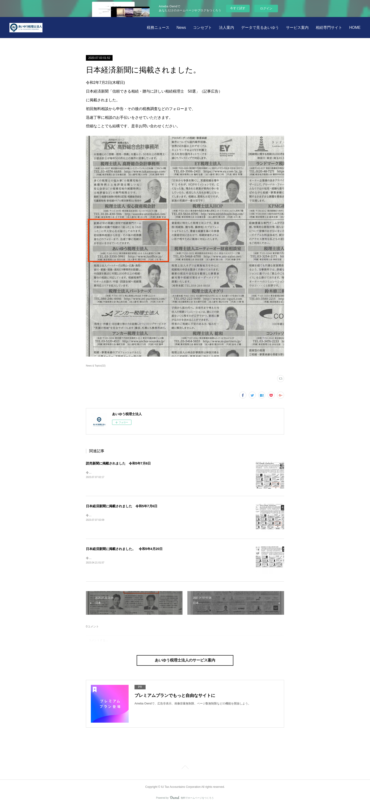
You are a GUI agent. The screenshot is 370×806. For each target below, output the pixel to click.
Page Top (185, 768)
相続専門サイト (329, 28)
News (181, 28)
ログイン (266, 8)
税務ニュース (158, 28)
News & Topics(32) (95, 365)
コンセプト (202, 28)
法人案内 (226, 28)
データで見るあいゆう (260, 28)
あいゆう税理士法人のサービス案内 (185, 660)
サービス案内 (297, 28)
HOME (355, 28)
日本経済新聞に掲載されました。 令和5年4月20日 (124, 549)
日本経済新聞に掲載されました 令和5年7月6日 (121, 506)
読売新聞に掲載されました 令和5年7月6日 (118, 463)
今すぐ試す (237, 8)
